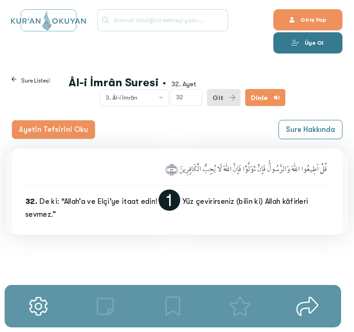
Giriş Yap (307, 20)
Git (223, 97)
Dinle (265, 97)
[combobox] (134, 97)
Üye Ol (308, 43)
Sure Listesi (35, 80)
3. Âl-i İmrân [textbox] (121, 98)
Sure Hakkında (310, 129)
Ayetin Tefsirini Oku (53, 129)
